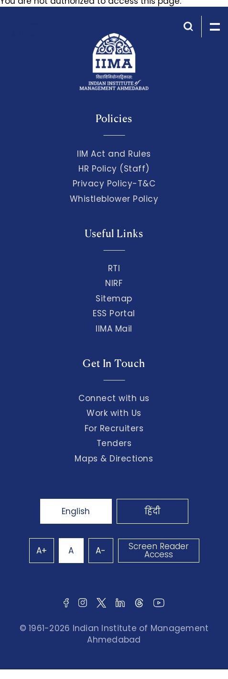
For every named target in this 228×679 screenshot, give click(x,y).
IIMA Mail (114, 328)
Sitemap (114, 298)
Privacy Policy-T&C (114, 183)
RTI (114, 268)
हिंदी (152, 511)
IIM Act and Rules (114, 154)
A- (101, 550)
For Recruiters (114, 428)
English (76, 511)
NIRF (113, 283)
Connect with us (114, 398)
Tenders (114, 443)
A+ (41, 550)
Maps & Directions (114, 458)
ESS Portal (114, 313)
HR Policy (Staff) (114, 168)
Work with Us (114, 413)
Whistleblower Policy (114, 199)
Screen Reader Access (159, 550)
